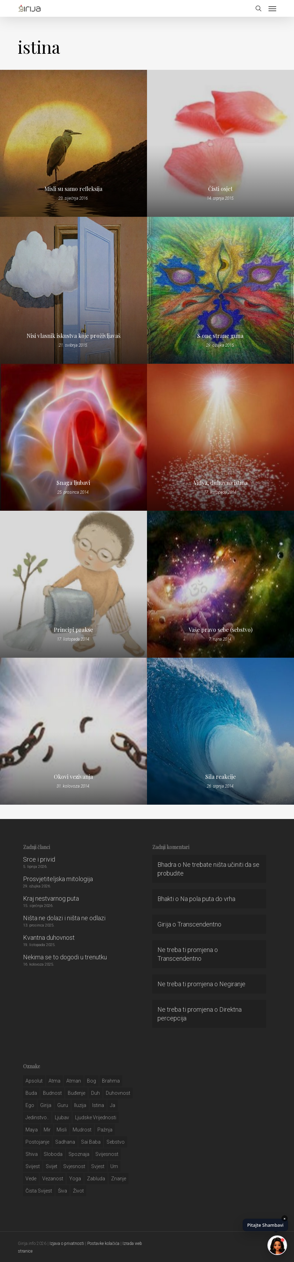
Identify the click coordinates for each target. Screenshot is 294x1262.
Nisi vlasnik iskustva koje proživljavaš (73, 335)
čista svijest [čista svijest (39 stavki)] (38, 1191)
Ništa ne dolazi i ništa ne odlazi (64, 918)
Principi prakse (73, 629)
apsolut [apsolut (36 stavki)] (34, 1081)
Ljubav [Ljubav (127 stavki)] (62, 1117)
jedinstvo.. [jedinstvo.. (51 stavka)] (37, 1117)
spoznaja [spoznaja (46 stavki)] (78, 1154)
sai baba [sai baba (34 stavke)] (91, 1142)
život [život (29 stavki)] (78, 1191)
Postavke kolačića (103, 1243)
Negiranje (232, 984)
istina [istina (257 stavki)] (98, 1105)
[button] (272, 8)
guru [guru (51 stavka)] (62, 1105)
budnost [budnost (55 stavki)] (52, 1093)
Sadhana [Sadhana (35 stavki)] (65, 1142)
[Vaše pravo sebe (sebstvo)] (220, 584)
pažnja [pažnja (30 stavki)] (104, 1129)
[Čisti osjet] (220, 143)
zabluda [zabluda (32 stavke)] (96, 1178)
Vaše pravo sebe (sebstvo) (220, 629)
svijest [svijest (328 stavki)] (32, 1166)
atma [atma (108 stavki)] (54, 1081)
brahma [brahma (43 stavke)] (111, 1081)
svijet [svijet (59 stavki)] (51, 1166)
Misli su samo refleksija (73, 188)
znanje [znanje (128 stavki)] (118, 1178)
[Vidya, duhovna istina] (220, 437)
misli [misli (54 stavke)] (62, 1129)
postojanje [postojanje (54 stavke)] (37, 1142)
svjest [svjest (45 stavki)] (97, 1166)
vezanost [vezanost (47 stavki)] (52, 1178)
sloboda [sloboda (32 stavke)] (53, 1154)
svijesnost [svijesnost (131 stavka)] (106, 1154)
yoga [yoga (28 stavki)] (75, 1178)
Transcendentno (199, 924)
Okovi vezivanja (73, 776)
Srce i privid (39, 859)
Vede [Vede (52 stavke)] (30, 1178)
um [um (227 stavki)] (114, 1166)
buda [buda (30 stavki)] (31, 1093)
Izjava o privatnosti (67, 1243)
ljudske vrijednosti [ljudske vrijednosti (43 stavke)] (95, 1117)
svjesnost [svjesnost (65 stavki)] (74, 1166)
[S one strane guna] (220, 290)
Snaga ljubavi (73, 482)
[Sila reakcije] (220, 731)
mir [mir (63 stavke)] (47, 1129)
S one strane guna (220, 335)
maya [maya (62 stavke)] (31, 1129)
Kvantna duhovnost (49, 937)
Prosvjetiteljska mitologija (58, 879)
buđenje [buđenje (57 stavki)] (76, 1093)
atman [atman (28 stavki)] (73, 1081)
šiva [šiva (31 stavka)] (62, 1191)
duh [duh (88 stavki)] (95, 1093)
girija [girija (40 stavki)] (45, 1105)
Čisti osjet (220, 188)
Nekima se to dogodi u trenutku (65, 957)
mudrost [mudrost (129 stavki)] (82, 1129)
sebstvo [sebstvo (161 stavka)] (115, 1142)
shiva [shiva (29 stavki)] (31, 1154)
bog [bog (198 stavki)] (91, 1081)
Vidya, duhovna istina (220, 482)
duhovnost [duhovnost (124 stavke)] (118, 1093)
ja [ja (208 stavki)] (112, 1105)
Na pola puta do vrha (207, 898)
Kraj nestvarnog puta (51, 898)
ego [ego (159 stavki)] (29, 1105)
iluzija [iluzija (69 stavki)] (80, 1105)
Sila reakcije (220, 776)
